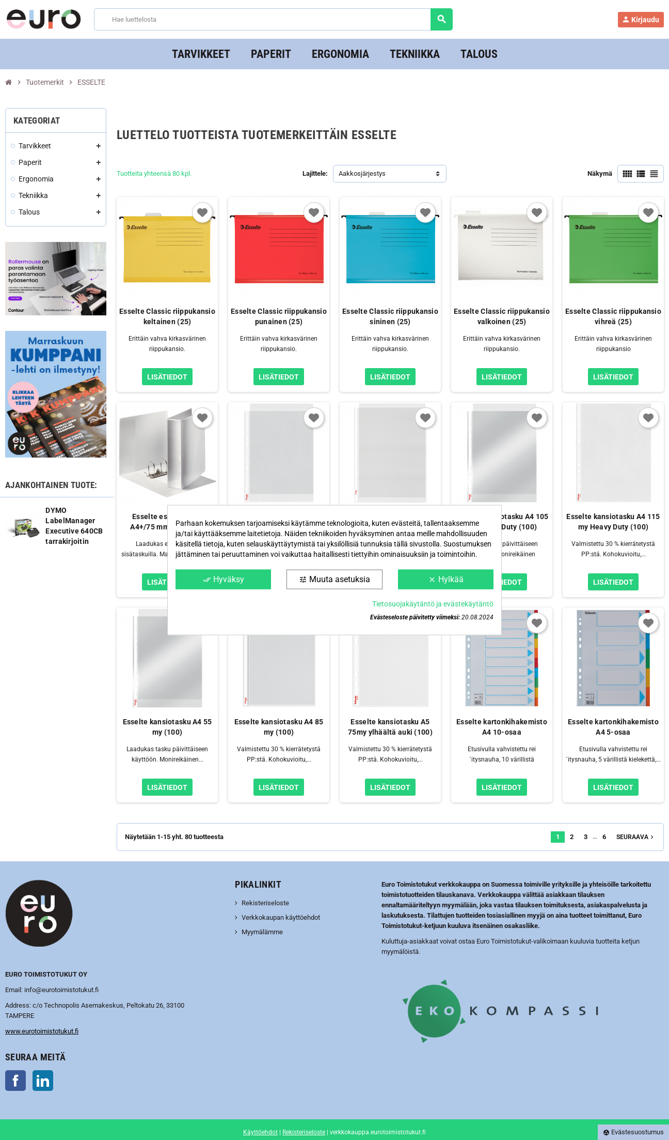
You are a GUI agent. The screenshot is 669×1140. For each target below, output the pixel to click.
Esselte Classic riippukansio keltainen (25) (167, 316)
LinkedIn (43, 1080)
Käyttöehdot (260, 1132)
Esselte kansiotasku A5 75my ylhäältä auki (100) (390, 727)
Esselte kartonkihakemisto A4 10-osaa (501, 727)
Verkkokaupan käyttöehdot (281, 917)
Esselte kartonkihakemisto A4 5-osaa (613, 727)
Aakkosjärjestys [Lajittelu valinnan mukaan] (362, 173)
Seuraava (636, 837)
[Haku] (273, 19)
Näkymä (599, 173)
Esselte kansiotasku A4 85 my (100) (279, 727)
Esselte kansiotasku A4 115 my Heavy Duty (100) (613, 521)
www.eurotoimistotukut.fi (41, 1031)
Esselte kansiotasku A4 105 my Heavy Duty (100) (501, 521)
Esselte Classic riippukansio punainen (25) (279, 316)
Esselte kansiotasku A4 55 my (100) (167, 727)
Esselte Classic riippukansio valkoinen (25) (502, 316)
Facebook (15, 1080)
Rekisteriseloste (265, 903)
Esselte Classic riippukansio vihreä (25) (613, 316)
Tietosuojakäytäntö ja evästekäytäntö (432, 604)
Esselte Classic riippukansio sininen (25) (390, 316)
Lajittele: (315, 173)
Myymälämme (262, 932)
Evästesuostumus (633, 1132)
